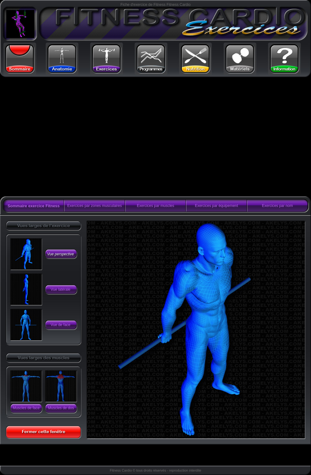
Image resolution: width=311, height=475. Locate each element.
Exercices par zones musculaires (94, 206)
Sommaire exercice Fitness (33, 206)
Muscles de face (26, 408)
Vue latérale (61, 289)
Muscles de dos (61, 408)
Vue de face (61, 325)
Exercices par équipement (216, 206)
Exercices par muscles (155, 206)
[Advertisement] (58, 137)
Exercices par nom (277, 206)
